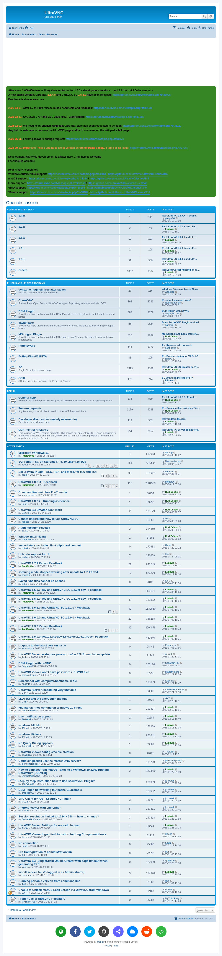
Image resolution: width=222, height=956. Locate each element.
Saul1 (25, 504)
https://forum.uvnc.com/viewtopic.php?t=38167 (59, 192)
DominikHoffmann (31, 819)
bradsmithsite (29, 675)
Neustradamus (173, 302)
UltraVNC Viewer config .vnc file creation (46, 752)
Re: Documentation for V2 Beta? (180, 356)
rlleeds (25, 837)
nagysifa (26, 575)
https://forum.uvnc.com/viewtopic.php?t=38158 (122, 108)
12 (98, 465)
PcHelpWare (26, 345)
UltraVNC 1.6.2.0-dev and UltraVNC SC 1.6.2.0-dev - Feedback (59, 598)
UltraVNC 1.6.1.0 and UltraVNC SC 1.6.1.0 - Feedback (54, 607)
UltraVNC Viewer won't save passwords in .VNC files (54, 672)
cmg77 (168, 358)
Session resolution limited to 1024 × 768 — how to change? (58, 816)
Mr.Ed (25, 801)
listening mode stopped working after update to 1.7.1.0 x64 (58, 572)
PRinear (169, 380)
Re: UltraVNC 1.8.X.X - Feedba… (180, 215)
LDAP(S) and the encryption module (42, 698)
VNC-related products (33, 430)
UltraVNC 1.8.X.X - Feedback (37, 482)
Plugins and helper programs (26, 283)
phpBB (99, 942)
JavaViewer (26, 322)
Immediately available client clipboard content (49, 545)
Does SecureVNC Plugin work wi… (181, 322)
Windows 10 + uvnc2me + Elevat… (181, 289)
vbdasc (25, 521)
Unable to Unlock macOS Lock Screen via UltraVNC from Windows (63, 889)
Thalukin (26, 755)
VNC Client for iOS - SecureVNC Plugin (44, 798)
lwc (167, 518)
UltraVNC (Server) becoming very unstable (47, 689)
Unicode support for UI (33, 554)
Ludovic (169, 229)
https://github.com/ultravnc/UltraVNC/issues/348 (117, 183)
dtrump (169, 452)
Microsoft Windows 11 (33, 452)
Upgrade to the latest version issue (42, 645)
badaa (25, 557)
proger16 (170, 218)
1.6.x (21, 237)
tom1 (24, 584)
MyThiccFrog (29, 901)
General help (27, 397)
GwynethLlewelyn (31, 776)
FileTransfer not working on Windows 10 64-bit (50, 707)
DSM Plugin (26, 311)
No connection (28, 843)
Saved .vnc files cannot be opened (41, 581)
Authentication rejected (34, 527)
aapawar (169, 325)
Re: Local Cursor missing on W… (181, 269)
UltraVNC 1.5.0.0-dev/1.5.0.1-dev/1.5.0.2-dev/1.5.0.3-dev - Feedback (63, 636)
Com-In (25, 513)
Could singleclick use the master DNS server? (49, 760)
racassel (169, 471)
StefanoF (26, 719)
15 (112, 465)
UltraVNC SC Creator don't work (40, 510)
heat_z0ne (170, 348)
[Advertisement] (111, 62)
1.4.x (21, 259)
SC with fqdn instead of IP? (177, 377)
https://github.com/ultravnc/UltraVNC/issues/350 (120, 192)
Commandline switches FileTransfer (42, 492)
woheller (169, 292)
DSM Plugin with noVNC (175, 311)
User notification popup (34, 716)
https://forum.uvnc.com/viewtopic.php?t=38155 (114, 116)
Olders (23, 270)
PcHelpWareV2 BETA (32, 356)
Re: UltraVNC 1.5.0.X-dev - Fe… (179, 248)
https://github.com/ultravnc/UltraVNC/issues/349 (117, 187)
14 (107, 465)
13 (102, 465)
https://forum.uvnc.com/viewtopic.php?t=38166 (56, 187)
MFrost (25, 810)
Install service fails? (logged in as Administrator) (51, 872)
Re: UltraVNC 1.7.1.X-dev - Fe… (179, 226)
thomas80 (27, 746)
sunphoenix (28, 539)
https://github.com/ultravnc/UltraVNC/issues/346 (138, 174)
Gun (24, 692)
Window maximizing (32, 536)
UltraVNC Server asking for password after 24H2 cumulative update (64, 654)
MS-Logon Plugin (30, 334)
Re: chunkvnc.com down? (176, 300)
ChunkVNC (25, 300)
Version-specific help (20, 209)
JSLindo (26, 728)
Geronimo (27, 875)
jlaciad (25, 657)
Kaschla (26, 684)
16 (116, 465)
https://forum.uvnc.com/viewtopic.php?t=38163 (77, 174)
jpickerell (170, 780)
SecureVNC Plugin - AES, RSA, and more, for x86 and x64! (57, 471)
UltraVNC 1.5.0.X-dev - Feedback (40, 626)
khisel (25, 548)
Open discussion (22, 202)
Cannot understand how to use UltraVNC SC (48, 518)
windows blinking (30, 725)
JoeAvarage (28, 784)
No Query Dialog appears (35, 743)
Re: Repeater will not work (177, 345)
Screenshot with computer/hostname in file (47, 681)
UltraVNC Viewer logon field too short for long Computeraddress (62, 834)
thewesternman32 (174, 689)
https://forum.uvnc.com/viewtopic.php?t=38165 (56, 183)
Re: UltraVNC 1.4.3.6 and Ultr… (179, 259)
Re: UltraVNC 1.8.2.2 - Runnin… (180, 397)
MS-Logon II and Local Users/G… (181, 334)
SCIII (21, 378)
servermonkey (29, 710)
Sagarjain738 (172, 313)
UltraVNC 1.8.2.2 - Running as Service (44, 501)
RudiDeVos (171, 336)
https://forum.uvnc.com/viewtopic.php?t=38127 (152, 125)
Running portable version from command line (49, 881)
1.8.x (21, 216)
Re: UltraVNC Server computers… (181, 429)
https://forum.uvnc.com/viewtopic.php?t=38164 (58, 178)
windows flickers (29, 734)
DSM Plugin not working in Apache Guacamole (50, 789)
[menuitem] (29, 28)
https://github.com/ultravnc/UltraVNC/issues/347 (119, 178)
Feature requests (29, 408)
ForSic (25, 828)
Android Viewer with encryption (39, 807)
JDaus (25, 464)
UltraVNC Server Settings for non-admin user (49, 825)
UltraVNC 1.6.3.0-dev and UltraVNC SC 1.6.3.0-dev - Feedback (59, 589)
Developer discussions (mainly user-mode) (47, 419)
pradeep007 (28, 792)
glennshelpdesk (30, 763)
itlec (24, 884)
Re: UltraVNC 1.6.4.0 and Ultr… (179, 237)
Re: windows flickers (174, 419)
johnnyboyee (28, 495)
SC (20, 367)
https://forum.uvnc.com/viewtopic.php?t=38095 (141, 94)
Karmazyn (27, 648)
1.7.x (21, 226)
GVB (24, 701)
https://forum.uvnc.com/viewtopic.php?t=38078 (95, 138)
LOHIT (25, 892)
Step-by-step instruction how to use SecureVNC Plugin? (56, 781)
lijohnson (26, 867)
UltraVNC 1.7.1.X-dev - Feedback (40, 563)
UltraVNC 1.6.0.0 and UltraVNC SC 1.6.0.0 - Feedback (54, 617)
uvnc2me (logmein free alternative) (42, 289)
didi (23, 855)
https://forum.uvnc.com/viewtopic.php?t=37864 (159, 147)
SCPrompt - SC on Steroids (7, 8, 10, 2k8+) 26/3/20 (52, 461)
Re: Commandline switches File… (181, 408)
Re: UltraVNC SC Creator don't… (180, 367)
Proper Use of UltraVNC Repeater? (41, 898)
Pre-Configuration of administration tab (45, 852)
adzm (25, 474)
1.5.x (21, 248)
